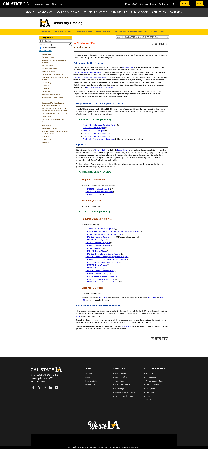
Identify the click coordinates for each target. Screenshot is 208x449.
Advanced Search (45, 51)
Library (153, 4)
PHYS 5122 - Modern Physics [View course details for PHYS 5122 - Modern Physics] (96, 268)
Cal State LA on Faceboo (33, 387)
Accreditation (151, 377)
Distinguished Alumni (48, 57)
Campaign (176, 12)
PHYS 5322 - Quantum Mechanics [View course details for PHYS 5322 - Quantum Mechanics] (95, 136)
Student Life (45, 88)
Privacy (148, 396)
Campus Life (119, 12)
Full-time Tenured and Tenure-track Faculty (53, 121)
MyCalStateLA (131, 4)
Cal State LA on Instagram (45, 387)
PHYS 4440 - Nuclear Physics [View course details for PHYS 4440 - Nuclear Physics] (96, 251)
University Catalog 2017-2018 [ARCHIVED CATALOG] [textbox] (137, 37)
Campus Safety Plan (154, 385)
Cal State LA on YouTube (57, 387)
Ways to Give (90, 385)
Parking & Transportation (125, 392)
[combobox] (142, 37)
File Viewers (150, 392)
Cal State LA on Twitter (39, 387)
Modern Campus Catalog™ (131, 447)
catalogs (71, 447)
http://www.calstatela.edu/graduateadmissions (90, 77)
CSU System (150, 388)
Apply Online (45, 32)
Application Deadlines (63, 32)
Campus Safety (121, 377)
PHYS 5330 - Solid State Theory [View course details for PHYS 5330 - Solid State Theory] (97, 274)
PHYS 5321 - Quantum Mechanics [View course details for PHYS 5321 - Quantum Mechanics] (95, 133)
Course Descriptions (48, 71)
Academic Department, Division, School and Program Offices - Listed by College (55, 109)
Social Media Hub (91, 381)
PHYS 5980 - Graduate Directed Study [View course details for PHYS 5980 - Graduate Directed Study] (99, 192)
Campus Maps (46, 125)
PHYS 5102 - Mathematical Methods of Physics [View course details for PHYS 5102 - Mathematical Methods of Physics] (102, 262)
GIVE (199, 4)
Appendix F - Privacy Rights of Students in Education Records (55, 132)
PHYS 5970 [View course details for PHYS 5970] (152, 297)
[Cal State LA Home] (47, 371)
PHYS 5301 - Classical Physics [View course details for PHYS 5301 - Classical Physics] (94, 128)
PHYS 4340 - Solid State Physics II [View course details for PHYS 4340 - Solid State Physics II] (98, 245)
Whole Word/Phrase (49, 48)
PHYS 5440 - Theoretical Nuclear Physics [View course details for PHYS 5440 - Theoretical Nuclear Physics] (100, 279)
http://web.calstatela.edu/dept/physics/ (87, 72)
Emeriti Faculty (46, 116)
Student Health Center (124, 396)
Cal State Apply (127, 67)
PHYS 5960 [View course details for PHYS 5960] (126, 326)
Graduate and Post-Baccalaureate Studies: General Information (53, 104)
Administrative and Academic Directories (131, 32)
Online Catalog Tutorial (49, 128)
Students (39, 4)
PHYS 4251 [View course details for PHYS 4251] (90, 87)
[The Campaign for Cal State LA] (104, 429)
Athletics (159, 12)
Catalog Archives (157, 32)
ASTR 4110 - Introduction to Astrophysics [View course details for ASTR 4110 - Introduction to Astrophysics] (100, 229)
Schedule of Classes (83, 32)
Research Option (101, 150)
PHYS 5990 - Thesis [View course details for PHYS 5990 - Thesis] (93, 195)
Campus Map (120, 373)
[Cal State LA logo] (45, 27)
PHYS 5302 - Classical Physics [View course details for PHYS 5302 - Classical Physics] (94, 131)
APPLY (185, 4)
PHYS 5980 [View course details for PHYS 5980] (103, 297)
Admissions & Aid (68, 12)
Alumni (62, 4)
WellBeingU (119, 388)
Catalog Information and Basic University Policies (55, 79)
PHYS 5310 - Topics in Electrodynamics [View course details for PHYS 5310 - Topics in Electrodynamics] (100, 271)
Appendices (45, 136)
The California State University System (54, 113)
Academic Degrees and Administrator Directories (54, 61)
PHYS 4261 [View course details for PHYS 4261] (99, 87)
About (29, 12)
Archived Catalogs (47, 139)
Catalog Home (46, 54)
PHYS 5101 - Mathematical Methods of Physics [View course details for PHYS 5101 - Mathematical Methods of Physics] (99, 125)
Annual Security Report (155, 381)
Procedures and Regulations (51, 94)
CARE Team (119, 381)
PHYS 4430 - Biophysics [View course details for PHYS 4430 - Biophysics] (94, 248)
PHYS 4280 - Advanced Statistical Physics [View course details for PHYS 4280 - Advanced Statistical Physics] (100, 237)
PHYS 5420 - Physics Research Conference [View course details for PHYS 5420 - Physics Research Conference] (98, 139)
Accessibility (150, 373)
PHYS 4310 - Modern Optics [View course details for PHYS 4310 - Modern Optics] (96, 240)
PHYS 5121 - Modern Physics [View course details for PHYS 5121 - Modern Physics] (96, 265)
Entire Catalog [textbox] (45, 41)
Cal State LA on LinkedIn (50, 387)
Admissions (45, 85)
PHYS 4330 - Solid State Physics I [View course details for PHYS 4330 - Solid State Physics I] (98, 243)
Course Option (122, 150)
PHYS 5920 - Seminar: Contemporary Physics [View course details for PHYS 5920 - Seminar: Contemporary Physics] (102, 282)
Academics (45, 12)
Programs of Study (103, 32)
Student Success (95, 12)
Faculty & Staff (51, 4)
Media (87, 377)
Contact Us (89, 373)
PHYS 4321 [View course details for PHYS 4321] (109, 87)
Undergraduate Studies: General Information (52, 99)
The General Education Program (52, 74)
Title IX (148, 400)
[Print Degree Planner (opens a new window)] (152, 44)
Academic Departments (49, 68)
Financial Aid (46, 92)
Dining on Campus (122, 385)
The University (46, 83)
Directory (144, 4)
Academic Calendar (48, 65)
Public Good (139, 12)
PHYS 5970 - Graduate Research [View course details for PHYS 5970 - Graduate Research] (97, 189)
